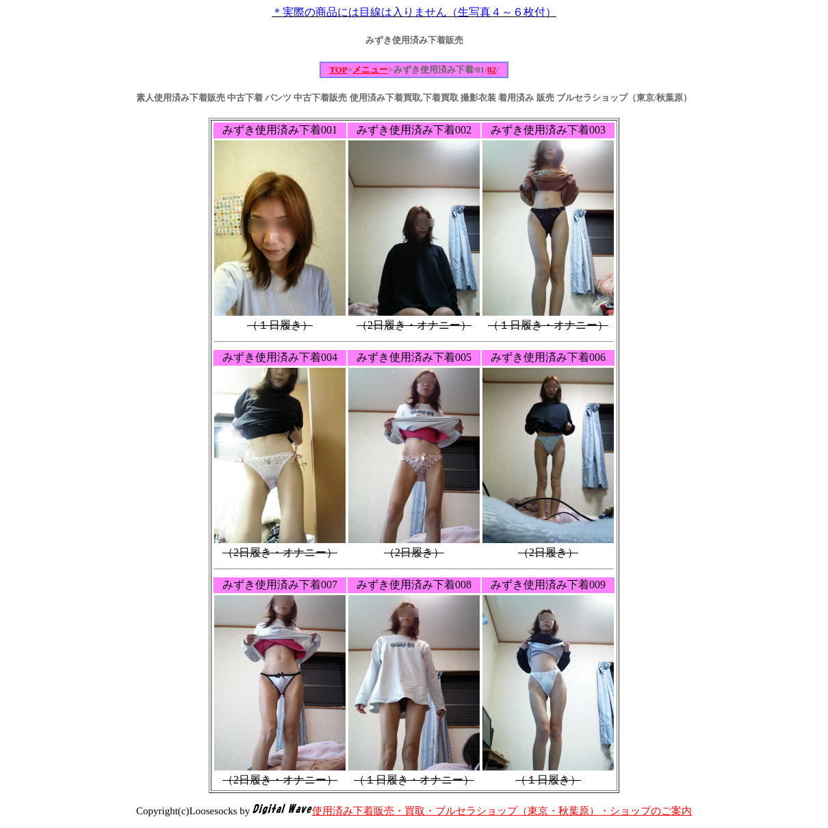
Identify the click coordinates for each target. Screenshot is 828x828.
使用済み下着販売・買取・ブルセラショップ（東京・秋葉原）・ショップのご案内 (502, 810)
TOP (338, 69)
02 (491, 69)
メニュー (370, 69)
